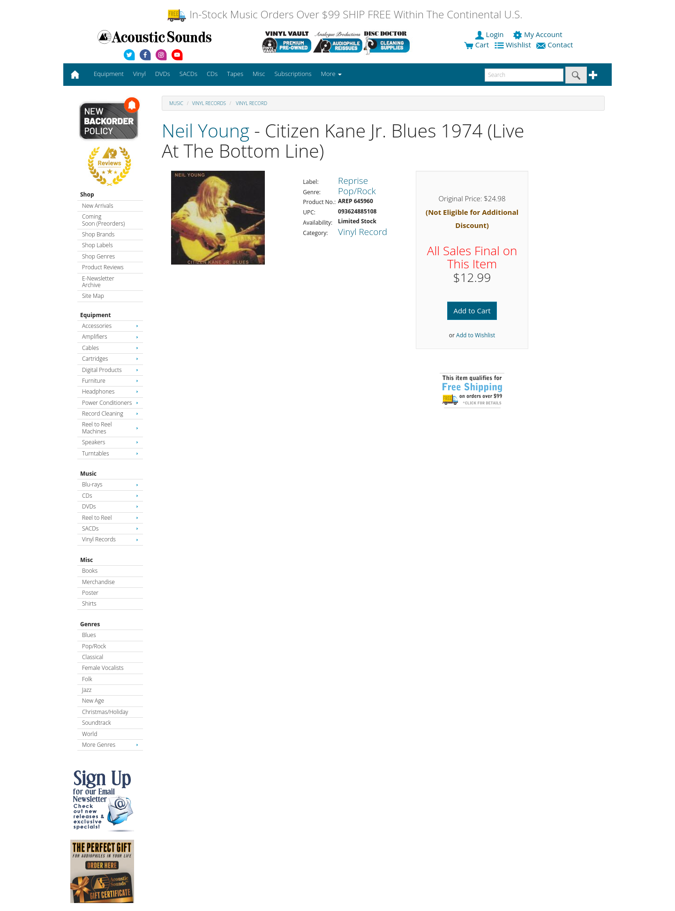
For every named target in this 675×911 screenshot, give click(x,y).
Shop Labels (97, 245)
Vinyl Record (251, 103)
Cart (476, 44)
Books (90, 571)
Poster (90, 593)
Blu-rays (110, 484)
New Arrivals (97, 206)
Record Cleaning (110, 414)
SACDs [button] (188, 73)
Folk (87, 679)
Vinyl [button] (139, 73)
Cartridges (110, 359)
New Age (93, 701)
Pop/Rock (94, 646)
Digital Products (110, 370)
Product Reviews (103, 267)
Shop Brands (98, 234)
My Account (538, 34)
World (89, 734)
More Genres (110, 745)
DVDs (110, 506)
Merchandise (98, 582)
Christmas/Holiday (105, 712)
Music (88, 474)
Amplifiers (110, 337)
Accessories (110, 326)
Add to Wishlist (475, 335)
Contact (555, 44)
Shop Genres (98, 256)
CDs (110, 496)
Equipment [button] (109, 73)
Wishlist (514, 44)
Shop (87, 194)
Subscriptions (292, 73)
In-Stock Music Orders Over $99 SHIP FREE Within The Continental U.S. (344, 14)
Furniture (110, 381)
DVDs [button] (162, 73)
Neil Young (205, 130)
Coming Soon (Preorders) (103, 220)
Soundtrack (96, 723)
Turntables (110, 453)
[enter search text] (524, 75)
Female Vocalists (103, 668)
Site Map (93, 296)
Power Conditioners (110, 403)
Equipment (95, 315)
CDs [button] (212, 73)
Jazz (86, 690)
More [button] (331, 73)
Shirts (89, 603)
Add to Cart (471, 310)
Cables (110, 348)
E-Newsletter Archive (98, 281)
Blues (89, 635)
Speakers (110, 442)
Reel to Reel (110, 518)
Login (490, 34)
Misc (86, 560)
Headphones (110, 391)
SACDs (110, 528)
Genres (90, 624)
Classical (92, 657)
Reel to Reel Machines (110, 427)
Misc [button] (259, 73)
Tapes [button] (235, 73)
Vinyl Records (110, 539)
